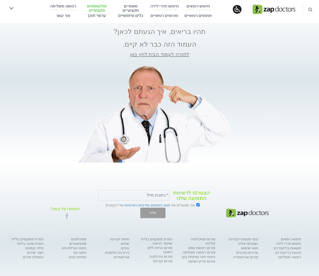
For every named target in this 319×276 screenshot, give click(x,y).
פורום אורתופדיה (245, 257)
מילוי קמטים (34, 248)
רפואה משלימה (63, 6)
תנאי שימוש (249, 248)
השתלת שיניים (33, 257)
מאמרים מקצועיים (131, 8)
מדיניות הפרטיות (137, 205)
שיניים (125, 244)
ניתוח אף (79, 253)
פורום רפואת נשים (201, 248)
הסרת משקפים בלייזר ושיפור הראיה (156, 241)
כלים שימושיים (130, 15)
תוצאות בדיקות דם (287, 248)
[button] (67, 216)
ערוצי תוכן (97, 15)
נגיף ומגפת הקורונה (243, 239)
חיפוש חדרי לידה (164, 6)
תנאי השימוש (160, 205)
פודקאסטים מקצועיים (97, 8)
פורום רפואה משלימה (199, 252)
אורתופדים (121, 257)
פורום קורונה (162, 261)
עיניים (125, 248)
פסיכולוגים (78, 239)
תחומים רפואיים (198, 15)
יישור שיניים (35, 253)
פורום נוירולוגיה (160, 257)
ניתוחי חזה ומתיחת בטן (198, 257)
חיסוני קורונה (120, 239)
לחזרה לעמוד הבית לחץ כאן (159, 54)
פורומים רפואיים (164, 15)
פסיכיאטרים (77, 244)
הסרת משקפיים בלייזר (27, 239)
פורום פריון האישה (201, 261)
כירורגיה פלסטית (117, 253)
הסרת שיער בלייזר (30, 244)
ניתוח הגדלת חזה (74, 248)
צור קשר (63, 15)
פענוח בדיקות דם (288, 253)
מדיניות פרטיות (247, 253)
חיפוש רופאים (198, 6)
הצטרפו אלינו (248, 244)
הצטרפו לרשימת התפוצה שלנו (191, 195)
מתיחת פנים (77, 257)
